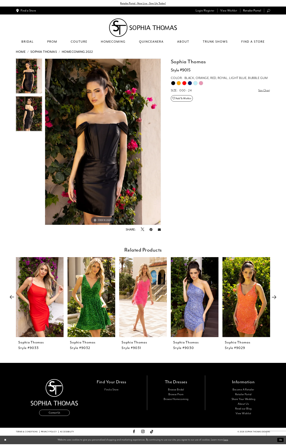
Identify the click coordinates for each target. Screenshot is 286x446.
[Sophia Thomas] (143, 28)
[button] (205, 11)
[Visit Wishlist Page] (228, 11)
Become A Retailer (243, 390)
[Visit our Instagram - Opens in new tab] (143, 433)
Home (21, 52)
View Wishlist (243, 414)
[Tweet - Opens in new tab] (142, 230)
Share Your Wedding (243, 399)
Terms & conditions (27, 433)
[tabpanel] (29, 78)
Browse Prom (176, 395)
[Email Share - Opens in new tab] (159, 230)
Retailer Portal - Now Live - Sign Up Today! (143, 3)
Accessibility (67, 433)
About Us (243, 404)
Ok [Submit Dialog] (280, 441)
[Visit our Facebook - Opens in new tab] (134, 433)
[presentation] (40, 298)
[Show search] (268, 11)
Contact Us (54, 414)
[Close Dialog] (5, 441)
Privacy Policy (49, 433)
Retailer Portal (243, 395)
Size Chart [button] (263, 91)
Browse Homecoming (176, 399)
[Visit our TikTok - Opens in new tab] (152, 433)
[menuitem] (26, 11)
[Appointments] (26, 11)
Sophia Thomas (43, 52)
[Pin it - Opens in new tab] (151, 230)
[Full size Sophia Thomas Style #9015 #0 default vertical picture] (103, 142)
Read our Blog (243, 409)
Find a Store (111, 390)
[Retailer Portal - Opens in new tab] (252, 11)
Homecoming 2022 (77, 52)
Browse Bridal (176, 390)
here (225, 441)
